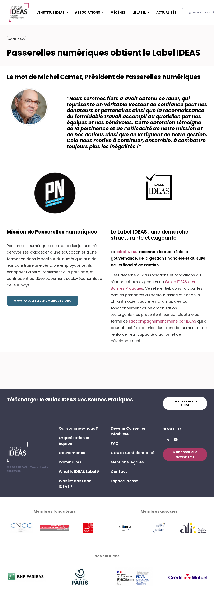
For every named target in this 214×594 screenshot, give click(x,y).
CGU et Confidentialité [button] (132, 452)
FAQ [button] (115, 443)
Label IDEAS (127, 251)
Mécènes (118, 12)
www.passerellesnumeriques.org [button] (42, 301)
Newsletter (172, 429)
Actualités (166, 12)
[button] (167, 439)
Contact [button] (119, 471)
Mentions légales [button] (127, 462)
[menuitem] (52, 12)
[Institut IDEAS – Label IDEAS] (19, 12)
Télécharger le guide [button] (185, 403)
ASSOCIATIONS (89, 12)
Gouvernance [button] (72, 452)
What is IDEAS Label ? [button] (79, 471)
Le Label (140, 12)
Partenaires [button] (70, 462)
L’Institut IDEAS (52, 12)
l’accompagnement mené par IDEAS (162, 321)
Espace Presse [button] (124, 480)
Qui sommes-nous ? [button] (78, 428)
